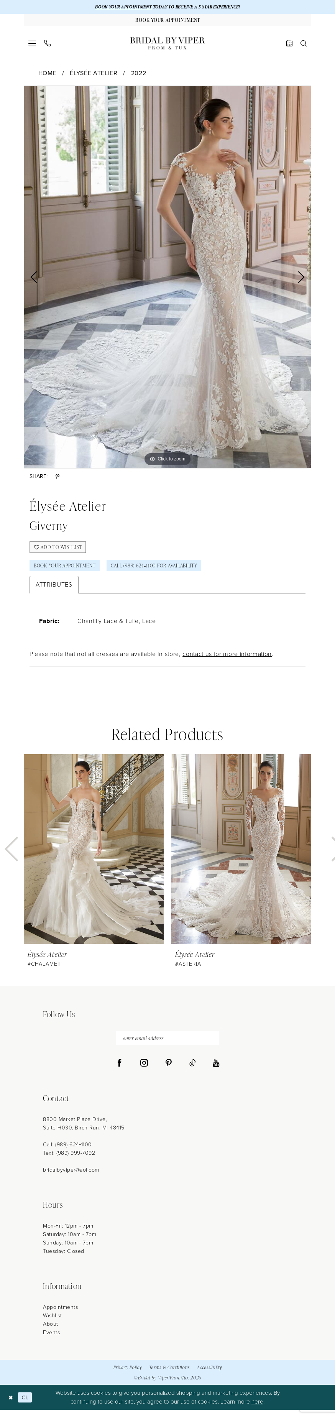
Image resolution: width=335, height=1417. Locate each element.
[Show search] (304, 45)
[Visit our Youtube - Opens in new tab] (216, 1070)
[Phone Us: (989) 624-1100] (47, 45)
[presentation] (94, 855)
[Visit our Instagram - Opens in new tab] (144, 1070)
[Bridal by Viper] (167, 44)
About (50, 1331)
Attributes (54, 590)
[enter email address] (167, 1044)
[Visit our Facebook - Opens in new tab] (119, 1070)
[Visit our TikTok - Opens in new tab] (192, 1070)
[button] (32, 45)
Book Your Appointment (68, 570)
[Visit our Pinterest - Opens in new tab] (168, 1070)
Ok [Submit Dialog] (27, 1404)
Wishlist (52, 1323)
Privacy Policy (127, 1374)
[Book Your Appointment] (167, 21)
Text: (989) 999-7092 (69, 1160)
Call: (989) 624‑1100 (67, 1152)
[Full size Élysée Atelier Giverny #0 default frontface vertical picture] (167, 279)
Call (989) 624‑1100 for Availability (167, 570)
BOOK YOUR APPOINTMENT (118, 7)
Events (51, 1340)
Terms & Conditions (169, 1374)
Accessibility (209, 1374)
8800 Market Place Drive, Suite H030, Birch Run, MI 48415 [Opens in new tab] (84, 1131)
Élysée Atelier (93, 75)
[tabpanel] (167, 279)
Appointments (60, 1314)
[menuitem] (32, 45)
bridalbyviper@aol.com (71, 1177)
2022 (138, 75)
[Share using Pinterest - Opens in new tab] (57, 478)
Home (47, 75)
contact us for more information (227, 659)
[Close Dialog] (11, 1404)
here (257, 1408)
